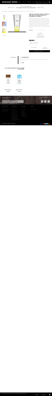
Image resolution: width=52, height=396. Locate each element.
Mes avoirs (22, 110)
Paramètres (37, 394)
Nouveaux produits (14, 110)
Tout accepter (43, 394)
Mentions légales (14, 113)
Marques (5, 11)
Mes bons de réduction (24, 115)
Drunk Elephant (11, 11)
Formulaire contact (5, 110)
